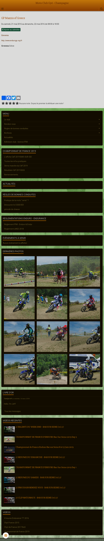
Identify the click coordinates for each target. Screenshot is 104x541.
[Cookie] (6, 535)
